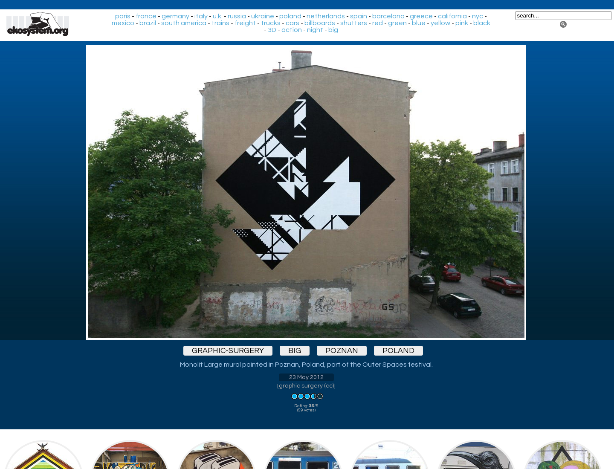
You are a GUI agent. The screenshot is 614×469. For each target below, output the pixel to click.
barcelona (388, 16)
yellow (440, 23)
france (146, 16)
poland (290, 16)
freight (245, 23)
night (315, 29)
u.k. (218, 16)
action (291, 29)
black (481, 23)
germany (175, 16)
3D (272, 29)
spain (358, 16)
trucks (271, 23)
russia (237, 16)
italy (201, 16)
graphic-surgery (228, 351)
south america (183, 23)
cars (292, 23)
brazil (147, 23)
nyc (477, 16)
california (452, 16)
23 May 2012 (306, 377)
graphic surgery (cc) (306, 386)
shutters (353, 23)
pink (461, 23)
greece (421, 16)
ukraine (262, 16)
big (333, 29)
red (377, 23)
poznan (341, 351)
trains (220, 23)
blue (419, 23)
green (397, 23)
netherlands (326, 16)
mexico (123, 23)
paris (122, 16)
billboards (319, 23)
